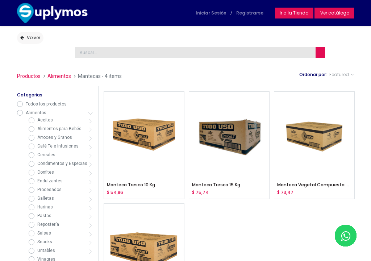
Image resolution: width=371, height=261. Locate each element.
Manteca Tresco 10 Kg (131, 185)
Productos (29, 76)
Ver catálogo (334, 13)
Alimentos (59, 76)
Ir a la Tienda (294, 13)
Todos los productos (46, 104)
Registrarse (249, 13)
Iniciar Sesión (211, 13)
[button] (341, 75)
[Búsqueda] (320, 52)
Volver (30, 37)
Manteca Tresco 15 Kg (216, 185)
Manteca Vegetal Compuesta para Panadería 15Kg (314, 185)
